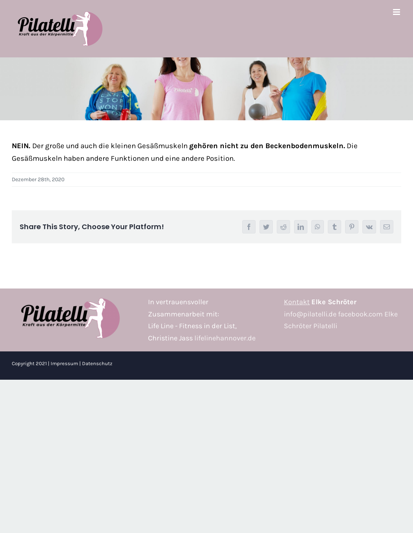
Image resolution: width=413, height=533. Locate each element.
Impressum (64, 363)
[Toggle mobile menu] (397, 12)
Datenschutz (97, 363)
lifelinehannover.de (225, 338)
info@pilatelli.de (310, 314)
